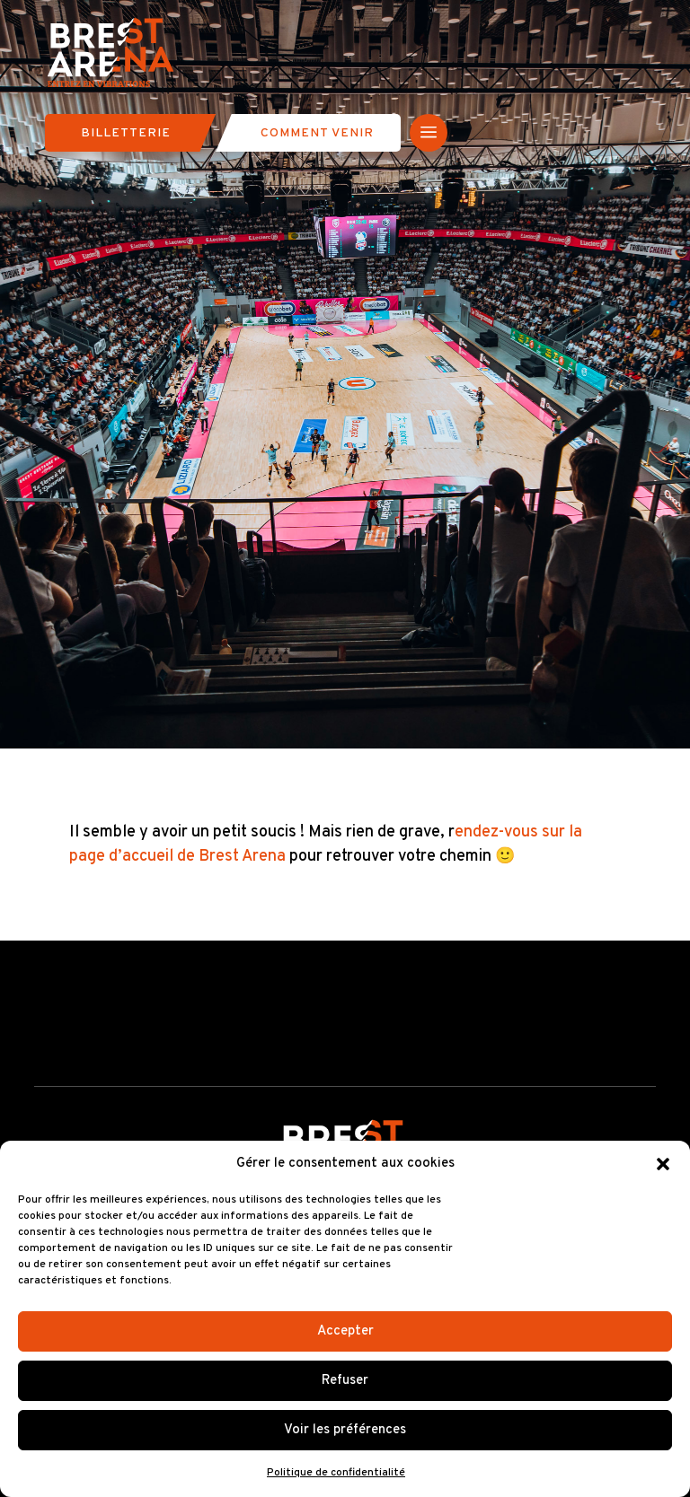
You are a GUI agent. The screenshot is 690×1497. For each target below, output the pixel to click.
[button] (663, 1164)
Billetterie (126, 133)
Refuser (345, 1380)
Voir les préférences (345, 1430)
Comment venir (317, 133)
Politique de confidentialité (336, 1473)
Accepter (345, 1331)
